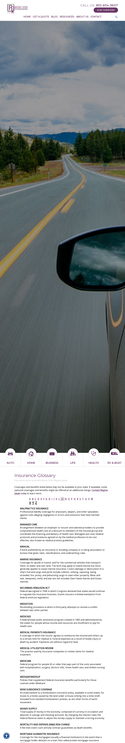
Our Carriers (106, 10)
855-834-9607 (99, 5)
